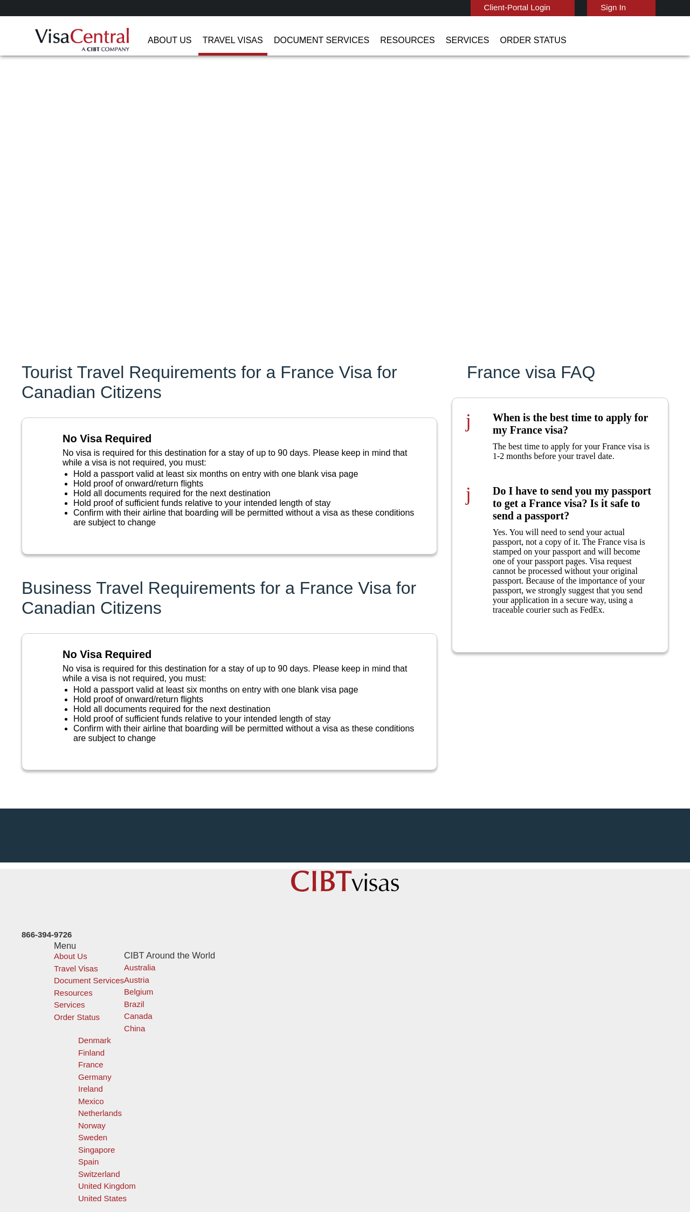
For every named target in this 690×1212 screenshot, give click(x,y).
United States (290, 1127)
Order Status (452, 40)
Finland (279, 1054)
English (651, 6)
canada (214, 1042)
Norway (280, 1091)
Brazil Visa (365, 1042)
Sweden (216, 1102)
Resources (345, 40)
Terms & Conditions (385, 1163)
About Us (140, 40)
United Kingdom (229, 1127)
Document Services (272, 40)
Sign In (587, 7)
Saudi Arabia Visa (376, 1078)
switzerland (287, 1115)
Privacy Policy (311, 1163)
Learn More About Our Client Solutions (169, 1163)
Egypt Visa (365, 1091)
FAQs (261, 1163)
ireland (213, 1078)
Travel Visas (195, 40)
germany (281, 1066)
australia (217, 1018)
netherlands (223, 1091)
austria (279, 1018)
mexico (279, 1078)
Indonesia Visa (372, 1066)
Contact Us (512, 1030)
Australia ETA (370, 1054)
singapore (284, 1102)
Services (396, 40)
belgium (216, 1030)
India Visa (363, 1030)
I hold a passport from (446, 177)
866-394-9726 (514, 1018)
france (213, 1066)
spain (211, 1115)
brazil (276, 1030)
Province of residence (444, 193)
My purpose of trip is (442, 223)
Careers (497, 1163)
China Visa (365, 1018)
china (276, 1042)
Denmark (217, 1054)
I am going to (430, 209)
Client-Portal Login (495, 7)
